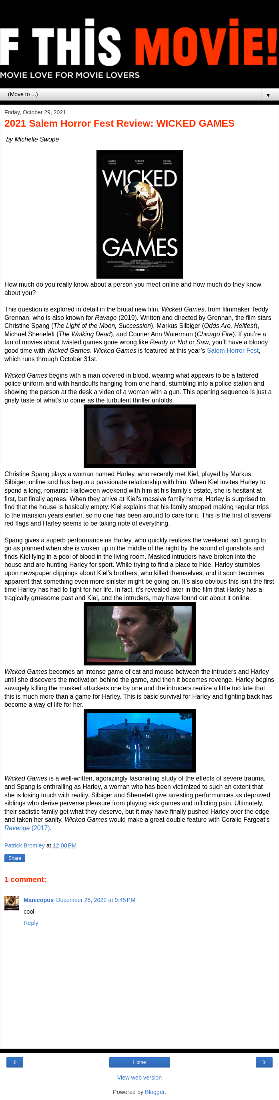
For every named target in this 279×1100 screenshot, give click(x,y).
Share (14, 858)
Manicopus (39, 900)
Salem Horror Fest (233, 350)
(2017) (27, 828)
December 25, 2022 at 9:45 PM (95, 900)
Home (139, 1062)
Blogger (155, 1092)
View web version (139, 1077)
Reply (31, 923)
